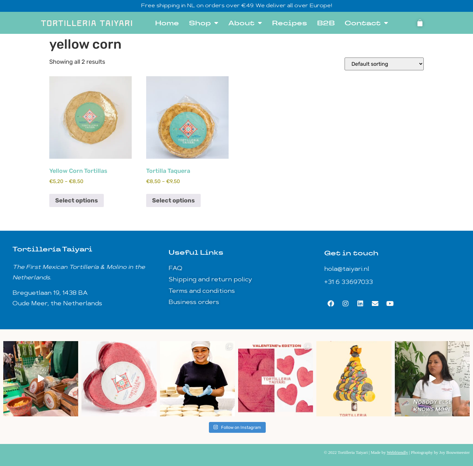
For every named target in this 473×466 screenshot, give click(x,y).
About (245, 23)
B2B (326, 23)
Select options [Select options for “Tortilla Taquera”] (173, 200)
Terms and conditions (202, 291)
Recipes (289, 23)
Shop (203, 23)
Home (167, 23)
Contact (366, 23)
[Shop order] (384, 64)
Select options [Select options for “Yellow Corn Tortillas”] (76, 200)
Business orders (194, 302)
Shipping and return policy (210, 280)
